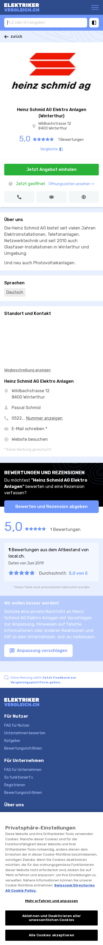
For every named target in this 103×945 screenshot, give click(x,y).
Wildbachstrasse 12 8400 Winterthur (54, 126)
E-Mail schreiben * (29, 428)
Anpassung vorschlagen (38, 651)
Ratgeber (12, 740)
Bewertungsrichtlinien (23, 748)
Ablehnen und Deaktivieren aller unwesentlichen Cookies (51, 923)
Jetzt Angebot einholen (51, 169)
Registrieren (14, 785)
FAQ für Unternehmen (22, 769)
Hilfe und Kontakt (19, 814)
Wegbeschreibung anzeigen (27, 370)
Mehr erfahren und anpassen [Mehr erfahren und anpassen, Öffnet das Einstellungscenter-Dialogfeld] (51, 906)
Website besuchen (30, 439)
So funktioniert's (18, 777)
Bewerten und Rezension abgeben (51, 506)
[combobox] (45, 22)
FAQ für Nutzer (17, 725)
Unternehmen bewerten (24, 733)
